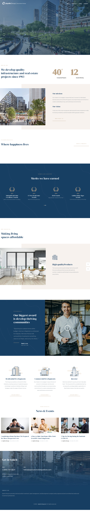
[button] (59, 124)
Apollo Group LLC (42, 504)
